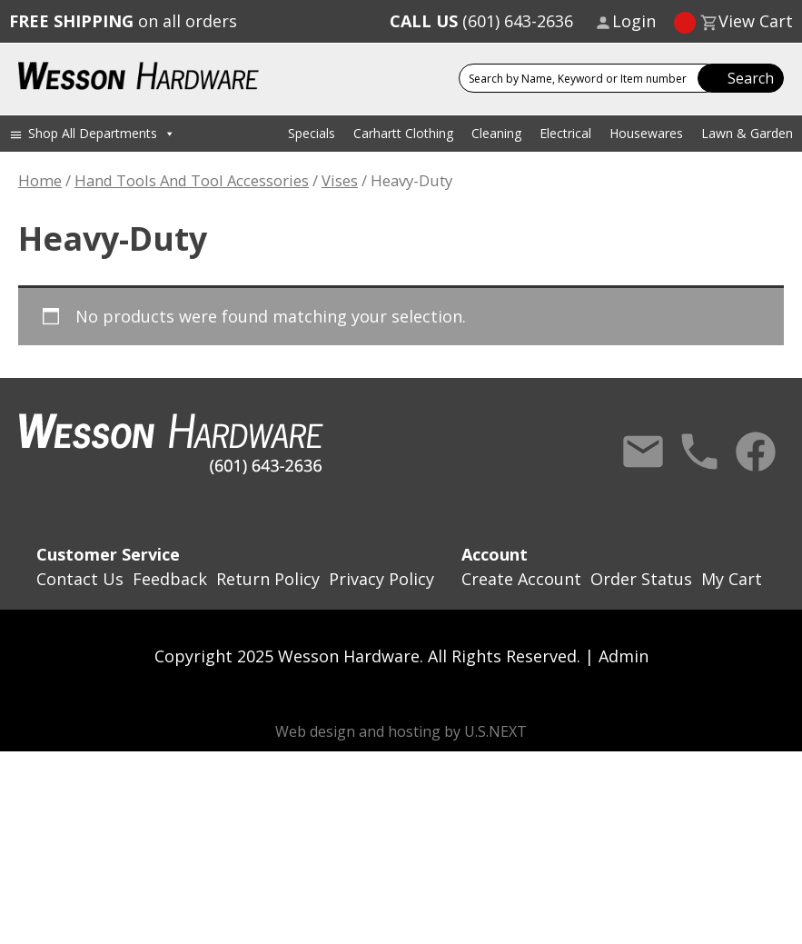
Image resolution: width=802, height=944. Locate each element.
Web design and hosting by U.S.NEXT (401, 731)
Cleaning (496, 133)
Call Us (699, 451)
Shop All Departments (101, 133)
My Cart (731, 579)
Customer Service (108, 554)
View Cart (755, 21)
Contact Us (643, 451)
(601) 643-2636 (481, 21)
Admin (624, 656)
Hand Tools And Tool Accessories (191, 180)
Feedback (170, 579)
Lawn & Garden (747, 133)
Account (494, 554)
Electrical (565, 133)
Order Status (641, 579)
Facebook (755, 451)
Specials (311, 133)
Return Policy (268, 579)
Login (634, 21)
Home (40, 180)
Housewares (646, 133)
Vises (340, 180)
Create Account (521, 579)
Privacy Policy (381, 579)
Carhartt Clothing (403, 133)
